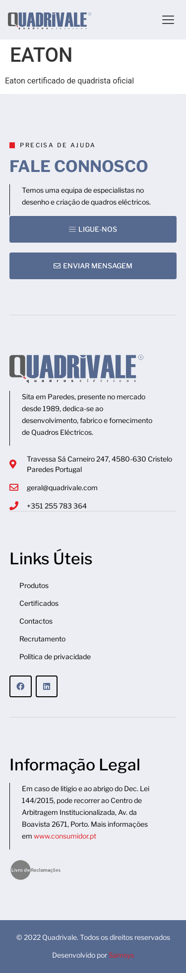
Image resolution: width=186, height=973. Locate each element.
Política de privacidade (55, 656)
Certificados (39, 603)
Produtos (34, 585)
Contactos (36, 621)
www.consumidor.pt (65, 836)
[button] (168, 20)
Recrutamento (42, 639)
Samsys (121, 955)
